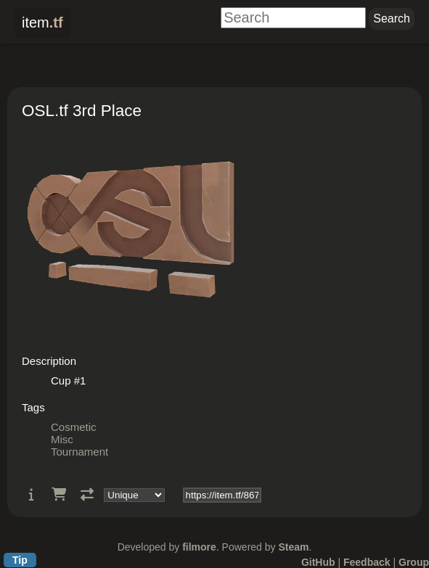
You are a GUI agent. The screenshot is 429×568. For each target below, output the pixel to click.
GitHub (318, 562)
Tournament (79, 451)
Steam (293, 547)
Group (414, 562)
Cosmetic (74, 427)
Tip (20, 560)
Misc (62, 439)
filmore (199, 547)
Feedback (367, 562)
